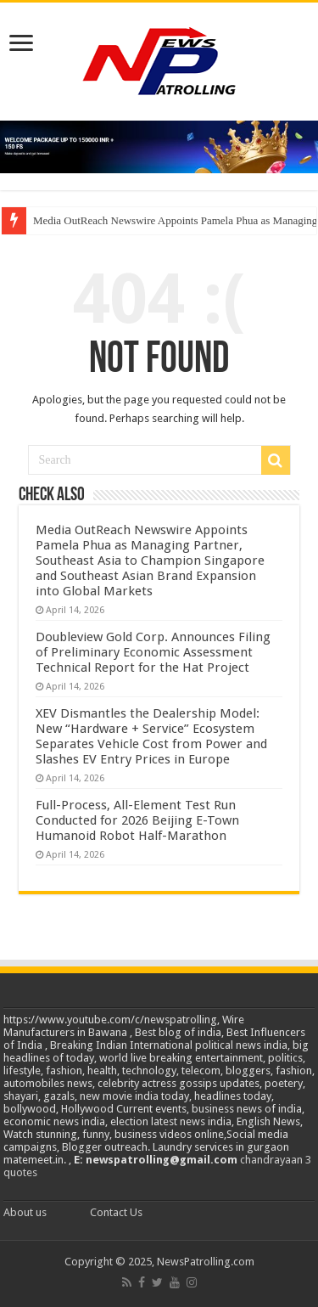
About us (25, 1212)
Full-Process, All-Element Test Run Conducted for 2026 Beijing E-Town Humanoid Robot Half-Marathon (137, 820)
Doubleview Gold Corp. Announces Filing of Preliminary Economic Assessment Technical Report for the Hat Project (153, 652)
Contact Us (116, 1212)
